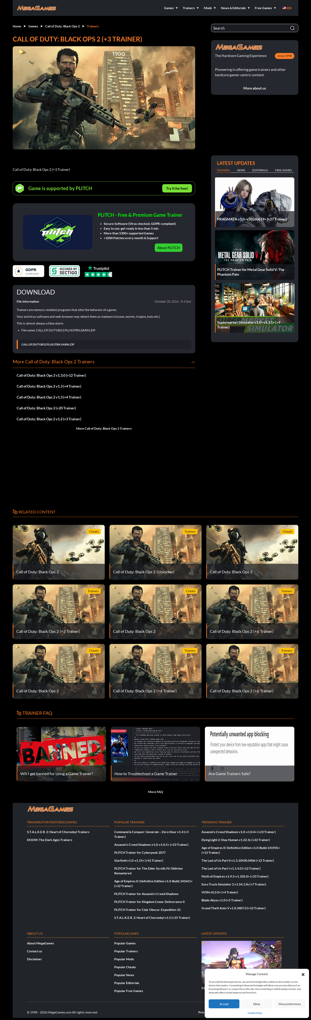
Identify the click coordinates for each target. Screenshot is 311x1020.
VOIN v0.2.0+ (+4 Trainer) (220, 892)
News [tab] (241, 170)
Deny (256, 1004)
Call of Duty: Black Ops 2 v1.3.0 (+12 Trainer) (51, 375)
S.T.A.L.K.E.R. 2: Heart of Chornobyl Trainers (58, 832)
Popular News (124, 975)
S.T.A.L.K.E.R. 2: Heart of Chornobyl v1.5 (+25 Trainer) (152, 917)
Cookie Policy (255, 1012)
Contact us (34, 951)
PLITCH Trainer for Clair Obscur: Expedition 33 (147, 909)
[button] (303, 974)
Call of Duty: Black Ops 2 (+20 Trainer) (46, 408)
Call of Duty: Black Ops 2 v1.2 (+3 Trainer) (49, 419)
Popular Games (125, 943)
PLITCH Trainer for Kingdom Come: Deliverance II (149, 902)
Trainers (93, 26)
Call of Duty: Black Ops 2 (62, 26)
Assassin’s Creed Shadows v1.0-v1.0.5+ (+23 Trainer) (151, 844)
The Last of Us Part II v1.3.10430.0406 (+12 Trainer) (238, 860)
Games (33, 26)
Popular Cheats (125, 967)
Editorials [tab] (260, 170)
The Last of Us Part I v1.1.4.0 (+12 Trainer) (231, 868)
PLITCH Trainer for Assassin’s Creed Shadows (146, 894)
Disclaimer (34, 959)
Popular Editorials (126, 983)
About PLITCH (168, 247)
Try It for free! (177, 188)
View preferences (289, 1004)
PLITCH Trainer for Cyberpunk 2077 (140, 852)
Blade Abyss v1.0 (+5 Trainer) (222, 900)
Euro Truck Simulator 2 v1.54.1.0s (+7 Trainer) (234, 884)
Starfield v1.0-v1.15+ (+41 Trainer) (138, 860)
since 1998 (284, 56)
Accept (224, 1004)
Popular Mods (124, 959)
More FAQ (155, 792)
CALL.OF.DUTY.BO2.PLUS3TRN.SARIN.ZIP (47, 344)
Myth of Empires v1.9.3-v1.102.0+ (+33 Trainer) (235, 876)
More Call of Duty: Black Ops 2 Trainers (104, 428)
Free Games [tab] (283, 170)
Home (17, 26)
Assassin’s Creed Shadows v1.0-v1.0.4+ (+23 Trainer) (239, 832)
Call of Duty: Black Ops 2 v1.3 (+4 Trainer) (49, 386)
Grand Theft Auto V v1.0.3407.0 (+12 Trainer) (234, 908)
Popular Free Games (128, 991)
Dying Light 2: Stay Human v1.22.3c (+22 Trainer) (236, 840)
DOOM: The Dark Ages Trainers (49, 840)
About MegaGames (40, 943)
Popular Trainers (126, 951)
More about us (254, 88)
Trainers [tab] (223, 170)
